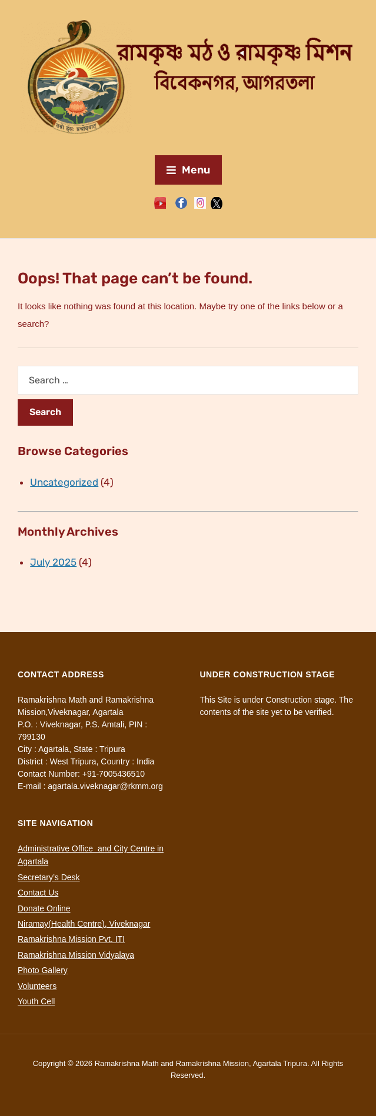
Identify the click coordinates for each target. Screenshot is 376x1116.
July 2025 (53, 562)
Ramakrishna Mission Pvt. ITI (71, 939)
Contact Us (38, 892)
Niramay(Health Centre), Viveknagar (84, 923)
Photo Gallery (43, 970)
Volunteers (37, 986)
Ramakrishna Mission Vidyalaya (76, 955)
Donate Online (44, 908)
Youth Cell (36, 1001)
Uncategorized (64, 482)
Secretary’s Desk (49, 877)
